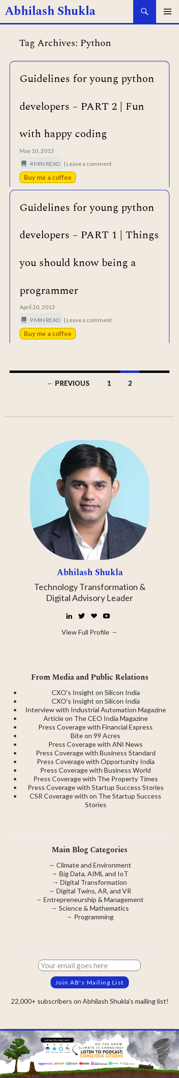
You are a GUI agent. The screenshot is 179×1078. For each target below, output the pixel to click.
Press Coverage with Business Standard (96, 753)
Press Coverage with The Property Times (95, 779)
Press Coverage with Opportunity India (96, 761)
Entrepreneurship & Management (93, 899)
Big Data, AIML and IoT (93, 873)
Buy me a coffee (48, 177)
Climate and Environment (93, 865)
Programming (94, 917)
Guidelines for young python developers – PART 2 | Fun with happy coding (87, 106)
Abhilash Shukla (50, 11)
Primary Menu (167, 11)
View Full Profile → (89, 632)
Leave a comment (89, 163)
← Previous (68, 383)
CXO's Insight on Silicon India (96, 692)
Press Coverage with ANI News (95, 744)
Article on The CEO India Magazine (95, 718)
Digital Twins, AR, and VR (93, 891)
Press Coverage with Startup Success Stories (96, 787)
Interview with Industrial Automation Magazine (95, 710)
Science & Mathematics (94, 908)
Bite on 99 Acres (95, 735)
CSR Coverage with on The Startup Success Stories (95, 800)
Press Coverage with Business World (95, 770)
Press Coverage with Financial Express (95, 727)
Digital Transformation (93, 882)
